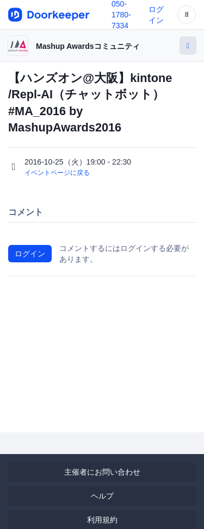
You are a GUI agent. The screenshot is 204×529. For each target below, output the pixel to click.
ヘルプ (102, 496)
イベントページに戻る (57, 173)
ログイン (30, 253)
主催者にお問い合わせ (102, 472)
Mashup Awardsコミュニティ (88, 46)
